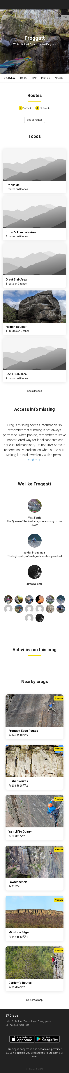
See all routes (35, 119)
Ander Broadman (34, 552)
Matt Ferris (34, 517)
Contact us (16, 1021)
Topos (23, 78)
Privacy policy (44, 1021)
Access (59, 78)
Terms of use (30, 1021)
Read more (34, 460)
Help (8, 1021)
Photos (45, 78)
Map (34, 78)
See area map (34, 999)
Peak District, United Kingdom (40, 44)
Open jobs (24, 1025)
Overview (9, 78)
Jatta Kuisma (34, 583)
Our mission (12, 1025)
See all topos (34, 390)
